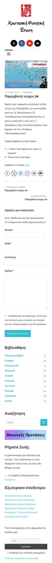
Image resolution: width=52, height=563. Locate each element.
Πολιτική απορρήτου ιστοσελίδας (21, 558)
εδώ (27, 165)
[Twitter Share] (14, 173)
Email (8, 243)
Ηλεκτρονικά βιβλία (14, 355)
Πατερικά (9, 391)
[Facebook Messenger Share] (20, 173)
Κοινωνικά (10, 385)
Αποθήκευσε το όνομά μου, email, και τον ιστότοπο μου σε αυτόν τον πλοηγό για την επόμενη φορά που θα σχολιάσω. (26, 320)
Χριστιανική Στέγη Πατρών (18, 496)
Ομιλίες (8, 401)
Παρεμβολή (27, 92)
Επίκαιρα (9, 360)
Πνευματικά (10, 396)
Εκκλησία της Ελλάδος (16, 516)
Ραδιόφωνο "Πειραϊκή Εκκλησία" (21, 512)
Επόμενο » (10, 479)
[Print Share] (40, 173)
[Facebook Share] (7, 173)
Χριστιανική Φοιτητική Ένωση (26, 26)
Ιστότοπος (10, 257)
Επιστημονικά (11, 365)
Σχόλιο (9, 271)
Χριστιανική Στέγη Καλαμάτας (20, 500)
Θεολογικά (10, 370)
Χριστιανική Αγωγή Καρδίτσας (20, 504)
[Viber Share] (27, 173)
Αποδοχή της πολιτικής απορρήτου (26, 553)
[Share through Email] (34, 173)
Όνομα (9, 230)
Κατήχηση (10, 380)
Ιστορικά (9, 375)
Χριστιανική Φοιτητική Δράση (20, 508)
